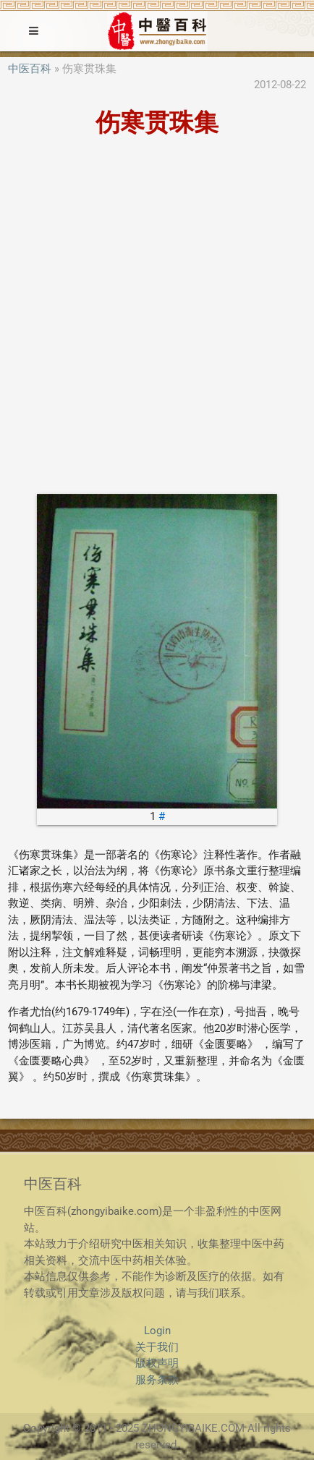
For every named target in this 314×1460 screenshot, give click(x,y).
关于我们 (157, 1347)
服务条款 (157, 1379)
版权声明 (157, 1363)
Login (157, 1330)
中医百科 (29, 68)
